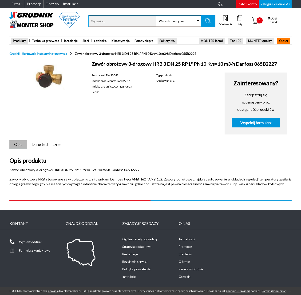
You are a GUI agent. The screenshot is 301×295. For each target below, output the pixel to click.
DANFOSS (112, 75)
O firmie (184, 262)
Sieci (86, 41)
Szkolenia (185, 254)
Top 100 (235, 41)
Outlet (283, 41)
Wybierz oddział (30, 242)
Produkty (19, 41)
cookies (53, 291)
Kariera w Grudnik (191, 269)
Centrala (184, 277)
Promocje (185, 247)
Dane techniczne (46, 144)
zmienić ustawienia (238, 291)
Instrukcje (129, 277)
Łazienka (100, 41)
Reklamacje (130, 254)
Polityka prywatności (136, 269)
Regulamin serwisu (134, 262)
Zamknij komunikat (274, 291)
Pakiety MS (167, 41)
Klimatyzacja (120, 41)
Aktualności (187, 239)
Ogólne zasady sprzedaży (140, 239)
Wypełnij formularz (255, 123)
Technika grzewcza (45, 41)
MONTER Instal (212, 41)
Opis (18, 144)
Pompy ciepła (144, 41)
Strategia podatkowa (136, 247)
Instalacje (71, 41)
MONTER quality (260, 41)
